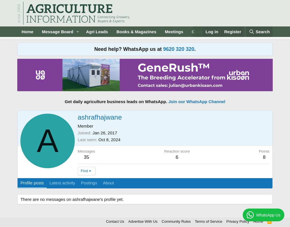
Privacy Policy (237, 221)
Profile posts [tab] (32, 182)
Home (27, 31)
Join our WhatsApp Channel (197, 101)
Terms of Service (208, 221)
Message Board (57, 31)
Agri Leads (97, 31)
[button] (78, 31)
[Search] (259, 31)
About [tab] (108, 182)
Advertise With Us (142, 221)
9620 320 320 (178, 49)
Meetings (174, 31)
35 (86, 157)
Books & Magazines (136, 31)
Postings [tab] (89, 182)
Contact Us (115, 221)
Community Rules (176, 221)
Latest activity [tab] (62, 182)
